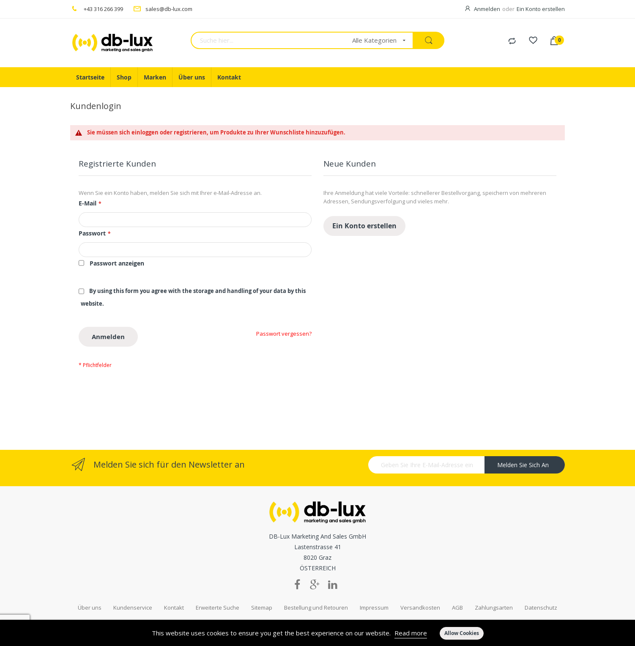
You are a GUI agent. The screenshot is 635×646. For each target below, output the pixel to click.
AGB (457, 595)
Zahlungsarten (494, 595)
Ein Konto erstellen (541, 9)
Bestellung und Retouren (316, 595)
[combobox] (269, 40)
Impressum (374, 595)
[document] (317, 633)
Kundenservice (132, 595)
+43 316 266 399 (103, 9)
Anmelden (487, 9)
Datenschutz (541, 595)
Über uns (89, 595)
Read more (410, 633)
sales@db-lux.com (168, 9)
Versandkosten (420, 595)
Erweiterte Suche (217, 595)
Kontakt (174, 595)
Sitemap (261, 595)
